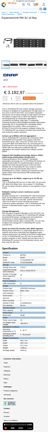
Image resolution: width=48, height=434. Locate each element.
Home (4, 12)
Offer (5, 383)
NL (41, 9)
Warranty (7, 375)
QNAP (20, 14)
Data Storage (14, 12)
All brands (7, 395)
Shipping (7, 371)
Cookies (7, 416)
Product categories (10, 391)
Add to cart (29, 98)
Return (6, 379)
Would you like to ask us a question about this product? (23, 104)
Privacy (6, 412)
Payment (7, 367)
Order (6, 363)
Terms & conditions (11, 420)
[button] (44, 24)
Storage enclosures (30, 12)
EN (45, 9)
